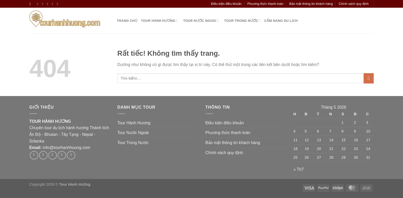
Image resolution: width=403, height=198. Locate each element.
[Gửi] (369, 78)
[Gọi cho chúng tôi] (58, 4)
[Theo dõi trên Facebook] (38, 4)
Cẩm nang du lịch (281, 21)
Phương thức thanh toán (265, 4)
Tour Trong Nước (241, 20)
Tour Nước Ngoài (199, 20)
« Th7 (299, 169)
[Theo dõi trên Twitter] (48, 4)
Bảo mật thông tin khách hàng (311, 4)
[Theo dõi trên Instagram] (43, 4)
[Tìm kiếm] (31, 3)
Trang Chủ (126, 21)
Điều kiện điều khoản (226, 4)
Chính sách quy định (353, 4)
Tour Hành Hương (159, 20)
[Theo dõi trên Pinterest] (71, 155)
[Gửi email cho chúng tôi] (53, 4)
